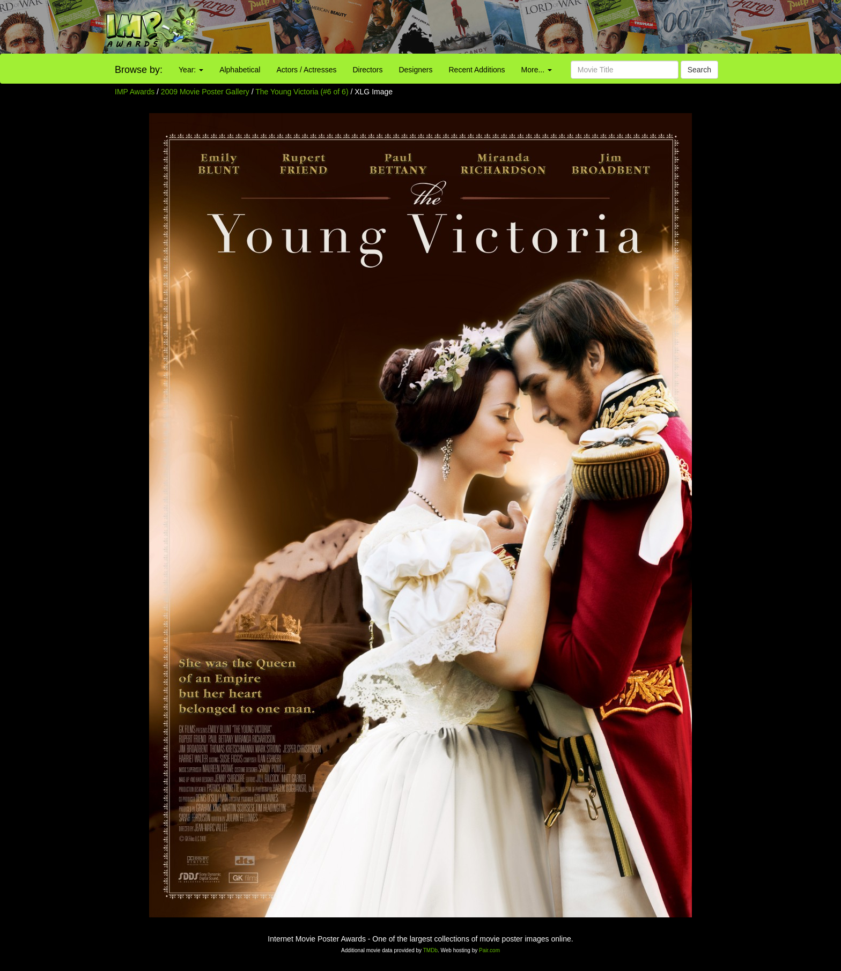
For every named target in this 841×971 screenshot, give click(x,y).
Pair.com (489, 950)
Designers (415, 69)
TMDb (430, 950)
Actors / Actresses (306, 69)
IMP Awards (134, 91)
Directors (367, 69)
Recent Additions (477, 69)
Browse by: (139, 69)
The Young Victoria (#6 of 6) (301, 91)
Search (699, 69)
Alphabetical (239, 69)
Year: (191, 69)
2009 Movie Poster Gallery (205, 91)
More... (536, 69)
